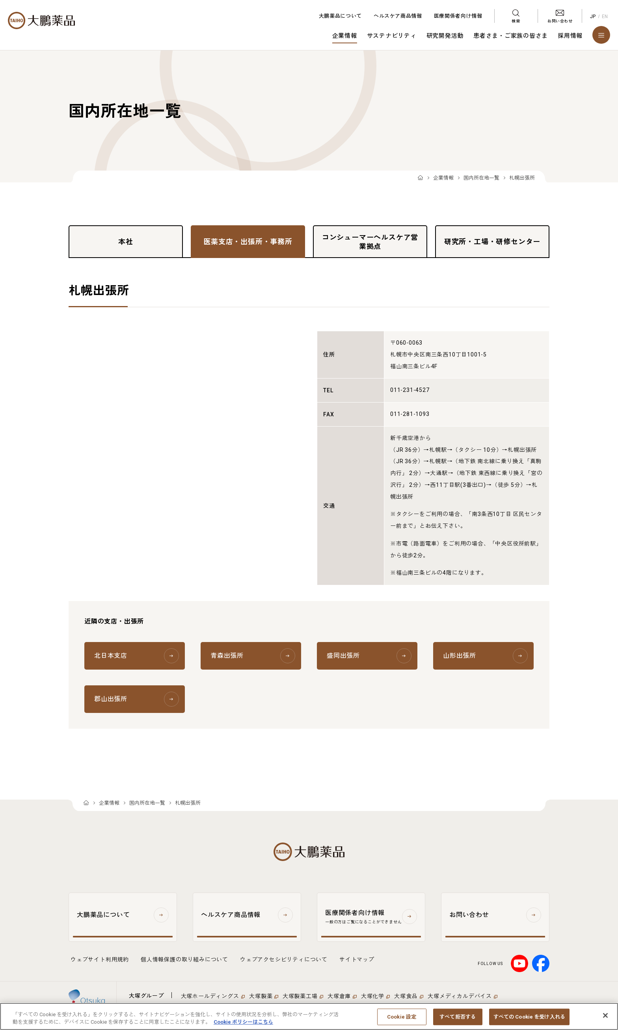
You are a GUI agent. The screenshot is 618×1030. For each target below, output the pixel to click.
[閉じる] (605, 1015)
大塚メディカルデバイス (460, 996)
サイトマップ (356, 959)
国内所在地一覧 (481, 178)
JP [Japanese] (593, 16)
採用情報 (570, 35)
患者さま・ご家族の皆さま (510, 35)
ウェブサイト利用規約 (100, 959)
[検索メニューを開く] (516, 16)
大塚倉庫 (339, 996)
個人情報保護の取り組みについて (184, 959)
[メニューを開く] (601, 35)
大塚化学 (372, 996)
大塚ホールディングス (210, 996)
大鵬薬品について (340, 16)
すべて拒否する (457, 1017)
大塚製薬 (260, 996)
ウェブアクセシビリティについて (284, 959)
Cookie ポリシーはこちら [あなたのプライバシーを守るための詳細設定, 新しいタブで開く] (243, 1022)
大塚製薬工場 (300, 996)
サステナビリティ (392, 35)
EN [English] (605, 16)
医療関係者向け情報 (458, 16)
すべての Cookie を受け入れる (529, 1017)
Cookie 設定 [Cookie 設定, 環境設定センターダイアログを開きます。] (401, 1017)
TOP (420, 178)
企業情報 (344, 35)
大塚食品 (405, 996)
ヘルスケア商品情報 (398, 16)
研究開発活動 (445, 35)
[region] (309, 1016)
